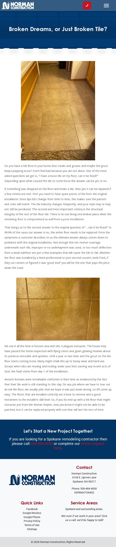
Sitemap (32, 529)
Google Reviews (32, 513)
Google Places (32, 517)
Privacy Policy (32, 521)
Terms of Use (31, 525)
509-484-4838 (42, 443)
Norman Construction (52, 542)
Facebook (32, 509)
